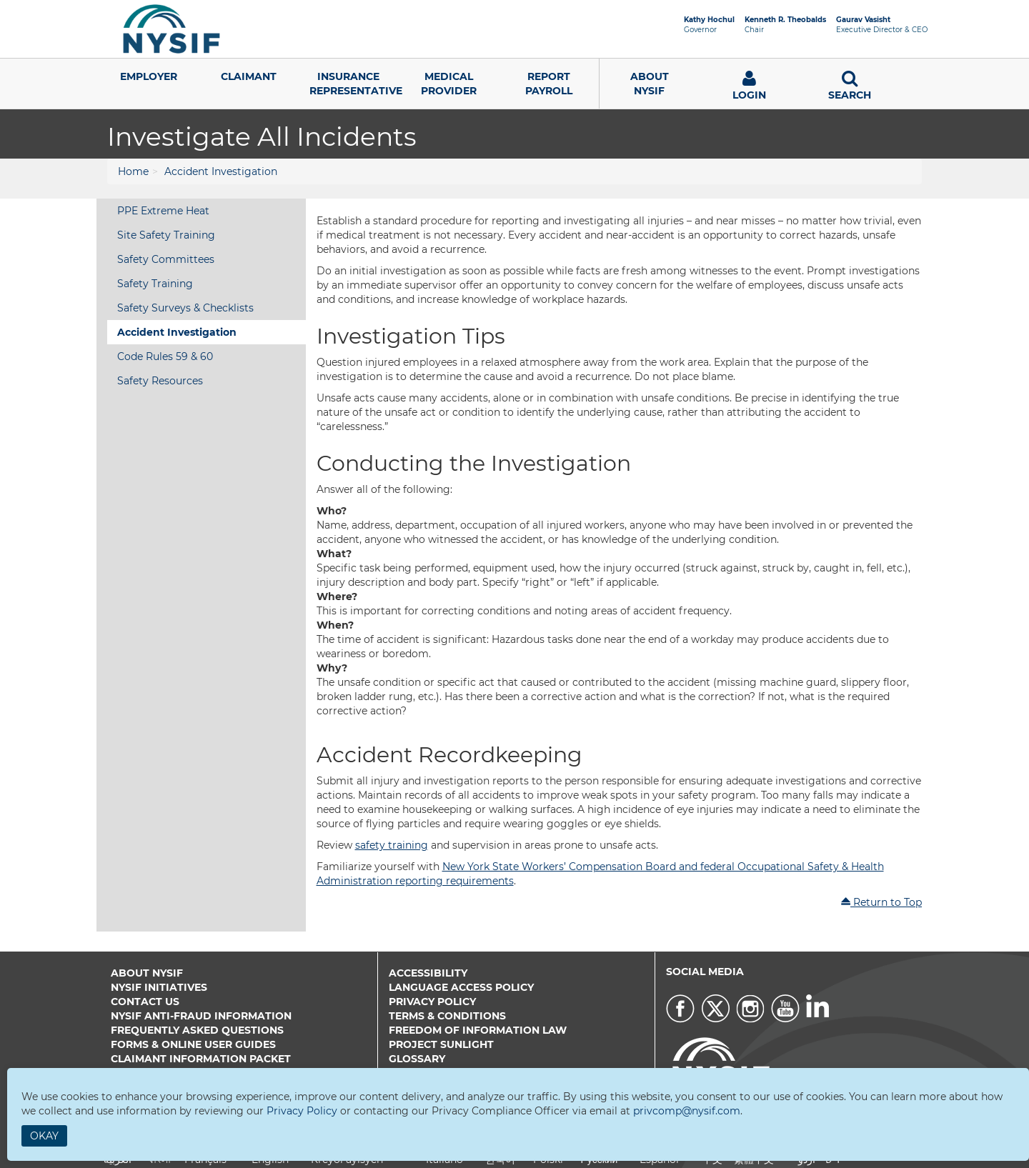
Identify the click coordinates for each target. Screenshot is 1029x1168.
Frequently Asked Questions (197, 1030)
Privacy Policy (432, 1001)
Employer (148, 76)
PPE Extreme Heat (163, 210)
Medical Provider (449, 83)
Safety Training (155, 283)
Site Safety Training (166, 235)
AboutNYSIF (649, 83)
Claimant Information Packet (201, 1058)
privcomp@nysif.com (686, 1110)
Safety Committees (165, 259)
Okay (44, 1135)
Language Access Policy (461, 987)
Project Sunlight (441, 1044)
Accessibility (428, 973)
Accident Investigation (220, 171)
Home (133, 171)
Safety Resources (160, 380)
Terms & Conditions (447, 1015)
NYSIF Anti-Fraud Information (201, 1015)
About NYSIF (147, 973)
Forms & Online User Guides (193, 1044)
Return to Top (881, 902)
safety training (391, 845)
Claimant (249, 76)
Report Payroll (548, 83)
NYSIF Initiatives (159, 987)
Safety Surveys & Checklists (185, 307)
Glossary (417, 1058)
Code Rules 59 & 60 (165, 356)
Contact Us (145, 1001)
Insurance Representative (354, 83)
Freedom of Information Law (478, 1030)
